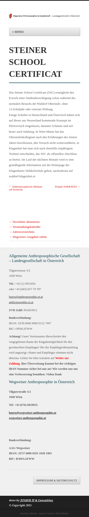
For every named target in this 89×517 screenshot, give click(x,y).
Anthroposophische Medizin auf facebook (25, 188)
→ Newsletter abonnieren (24, 222)
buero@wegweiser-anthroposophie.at (32, 412)
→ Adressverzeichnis (21, 232)
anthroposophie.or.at (21, 302)
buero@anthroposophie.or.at (26, 296)
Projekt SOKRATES (67, 186)
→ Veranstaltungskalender (25, 227)
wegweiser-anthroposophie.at (27, 418)
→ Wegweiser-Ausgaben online (28, 237)
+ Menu (18, 32)
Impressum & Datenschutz (56, 480)
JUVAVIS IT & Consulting (36, 500)
